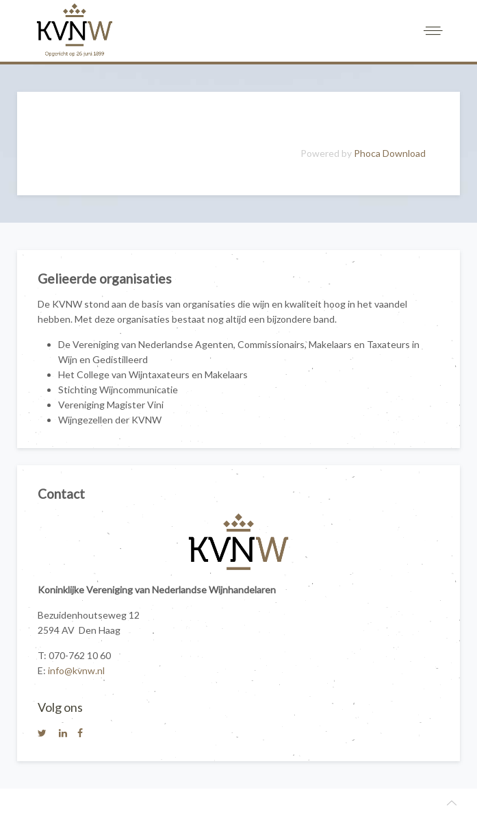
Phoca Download (390, 153)
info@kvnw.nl (76, 670)
